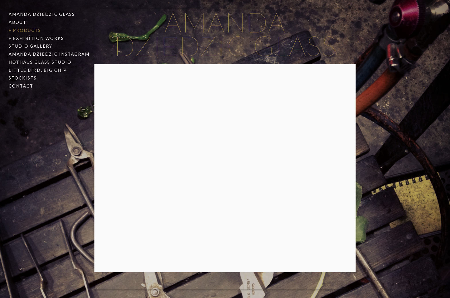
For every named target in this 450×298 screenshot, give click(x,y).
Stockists (23, 77)
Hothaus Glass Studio (40, 62)
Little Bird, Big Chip (38, 70)
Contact (21, 85)
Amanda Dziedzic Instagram (49, 54)
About (17, 22)
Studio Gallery (31, 46)
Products (27, 30)
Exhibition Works (38, 38)
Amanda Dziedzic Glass (42, 14)
